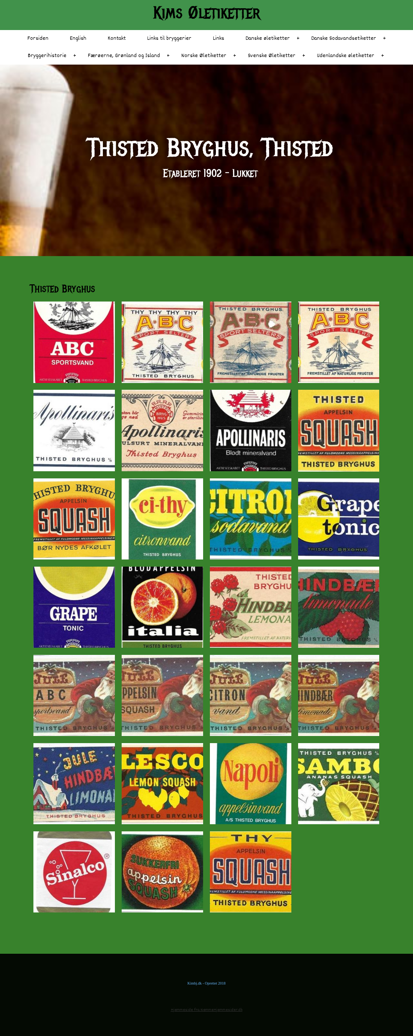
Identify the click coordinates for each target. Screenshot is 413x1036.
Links (218, 38)
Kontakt (117, 38)
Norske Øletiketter (203, 55)
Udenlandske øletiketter (345, 55)
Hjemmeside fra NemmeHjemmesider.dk (207, 1010)
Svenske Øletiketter (271, 55)
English (78, 38)
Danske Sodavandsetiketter (343, 38)
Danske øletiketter (268, 38)
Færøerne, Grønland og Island (124, 55)
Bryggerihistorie (47, 55)
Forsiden (37, 38)
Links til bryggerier (169, 38)
